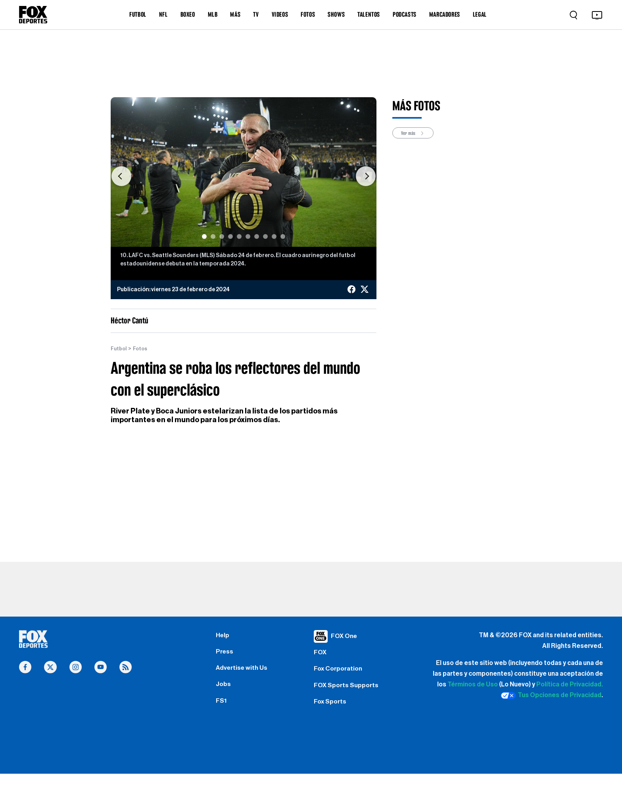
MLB (213, 14)
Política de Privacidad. (569, 685)
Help (223, 636)
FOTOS (308, 14)
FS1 (222, 711)
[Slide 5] (239, 236)
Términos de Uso (472, 685)
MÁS (235, 14)
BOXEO (187, 14)
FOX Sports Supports (349, 692)
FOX (321, 655)
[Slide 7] (256, 236)
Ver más (415, 133)
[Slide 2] (213, 236)
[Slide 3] (221, 236)
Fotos (143, 349)
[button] (121, 176)
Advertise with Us (244, 674)
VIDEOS (280, 14)
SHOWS (336, 14)
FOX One (345, 636)
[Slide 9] (274, 236)
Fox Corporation (340, 674)
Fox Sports (332, 711)
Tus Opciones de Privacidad (551, 696)
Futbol (120, 349)
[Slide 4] (230, 236)
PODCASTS (405, 14)
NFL (163, 14)
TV (256, 14)
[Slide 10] (282, 236)
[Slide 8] (265, 236)
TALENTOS (368, 14)
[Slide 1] (204, 236)
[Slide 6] (248, 236)
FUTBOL (137, 14)
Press (225, 655)
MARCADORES (444, 14)
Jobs (224, 692)
